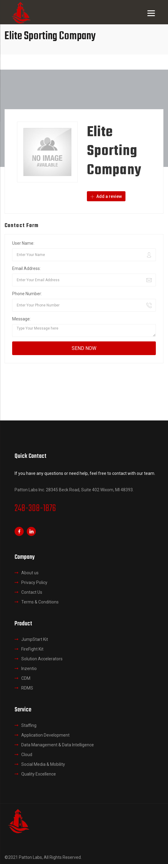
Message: (21, 318)
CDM (25, 678)
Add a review (106, 196)
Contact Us (31, 592)
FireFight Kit (32, 649)
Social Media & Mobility (43, 764)
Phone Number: (27, 293)
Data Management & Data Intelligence (57, 744)
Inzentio (29, 668)
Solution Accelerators (42, 658)
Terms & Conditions (40, 602)
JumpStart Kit (34, 639)
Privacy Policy (34, 582)
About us (30, 572)
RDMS (27, 688)
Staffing (28, 725)
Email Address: (26, 268)
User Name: (23, 243)
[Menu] (151, 13)
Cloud (26, 754)
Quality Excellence (38, 774)
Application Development (45, 735)
